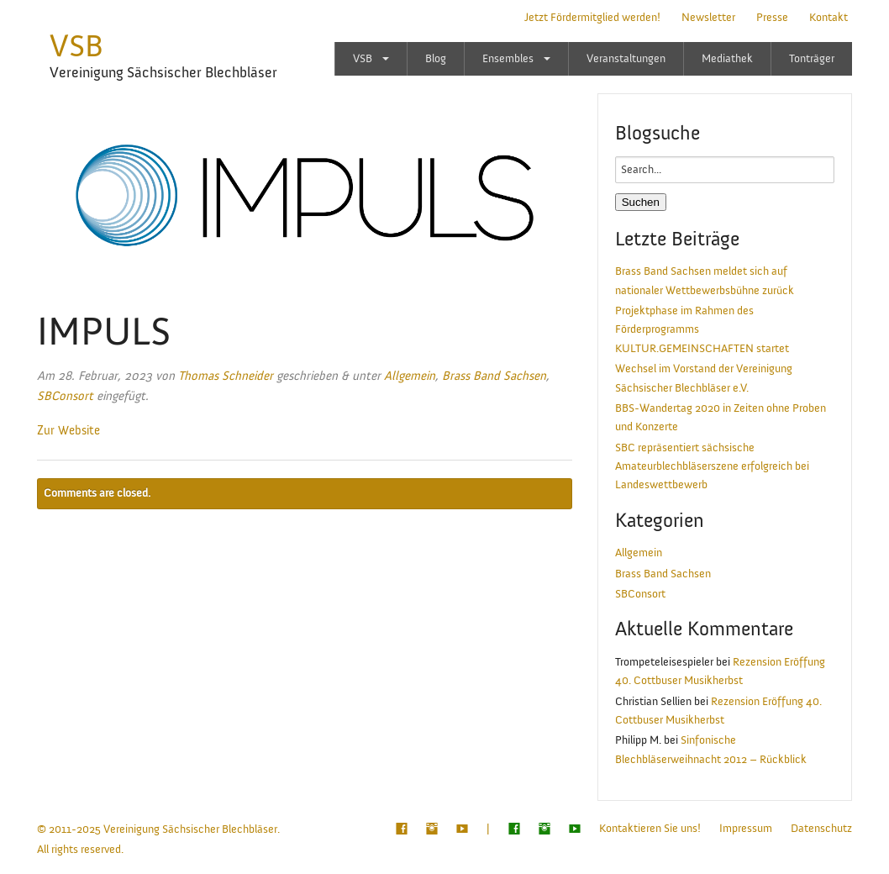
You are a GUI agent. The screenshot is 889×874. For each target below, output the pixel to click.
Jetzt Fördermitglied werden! (592, 17)
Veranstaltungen (626, 59)
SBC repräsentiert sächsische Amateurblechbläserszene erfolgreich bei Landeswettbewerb (712, 466)
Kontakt (828, 17)
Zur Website (68, 431)
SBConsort (65, 396)
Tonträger (811, 59)
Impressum (745, 828)
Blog (435, 59)
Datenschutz (821, 828)
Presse (772, 17)
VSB (76, 46)
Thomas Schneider (225, 376)
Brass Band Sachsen (494, 376)
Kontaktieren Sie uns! (650, 828)
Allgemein (409, 376)
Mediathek (727, 59)
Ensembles (508, 59)
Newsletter (708, 17)
